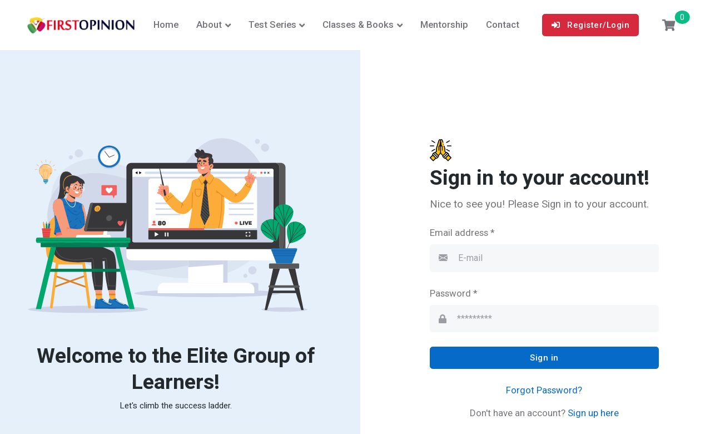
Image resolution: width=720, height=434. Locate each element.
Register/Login (590, 25)
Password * (454, 293)
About (209, 24)
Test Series (272, 24)
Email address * (462, 232)
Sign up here (592, 412)
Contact (502, 24)
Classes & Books (358, 24)
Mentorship (444, 24)
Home (165, 24)
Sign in (544, 358)
